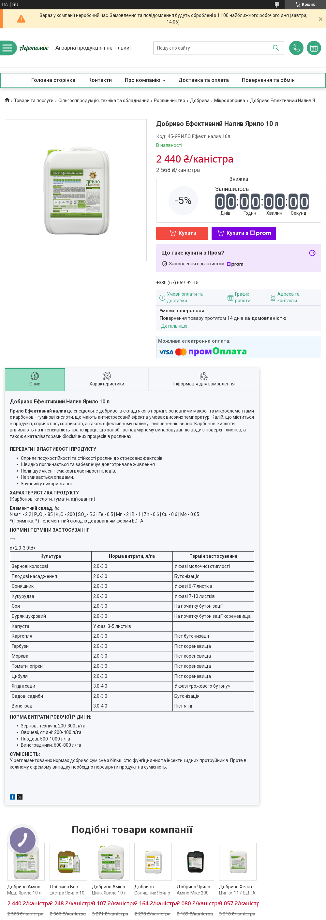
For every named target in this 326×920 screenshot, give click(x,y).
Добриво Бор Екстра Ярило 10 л (67, 893)
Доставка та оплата (203, 80)
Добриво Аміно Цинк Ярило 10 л (109, 890)
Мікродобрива (229, 100)
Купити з (249, 233)
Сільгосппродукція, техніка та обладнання (103, 100)
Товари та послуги (33, 100)
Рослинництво (169, 100)
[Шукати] (276, 48)
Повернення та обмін (268, 80)
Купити (187, 233)
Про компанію (142, 80)
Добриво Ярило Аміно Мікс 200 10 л (193, 893)
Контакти (100, 80)
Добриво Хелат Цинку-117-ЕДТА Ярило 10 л (237, 893)
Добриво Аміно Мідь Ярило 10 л (24, 890)
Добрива (200, 100)
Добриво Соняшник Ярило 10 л (152, 893)
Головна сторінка (53, 80)
